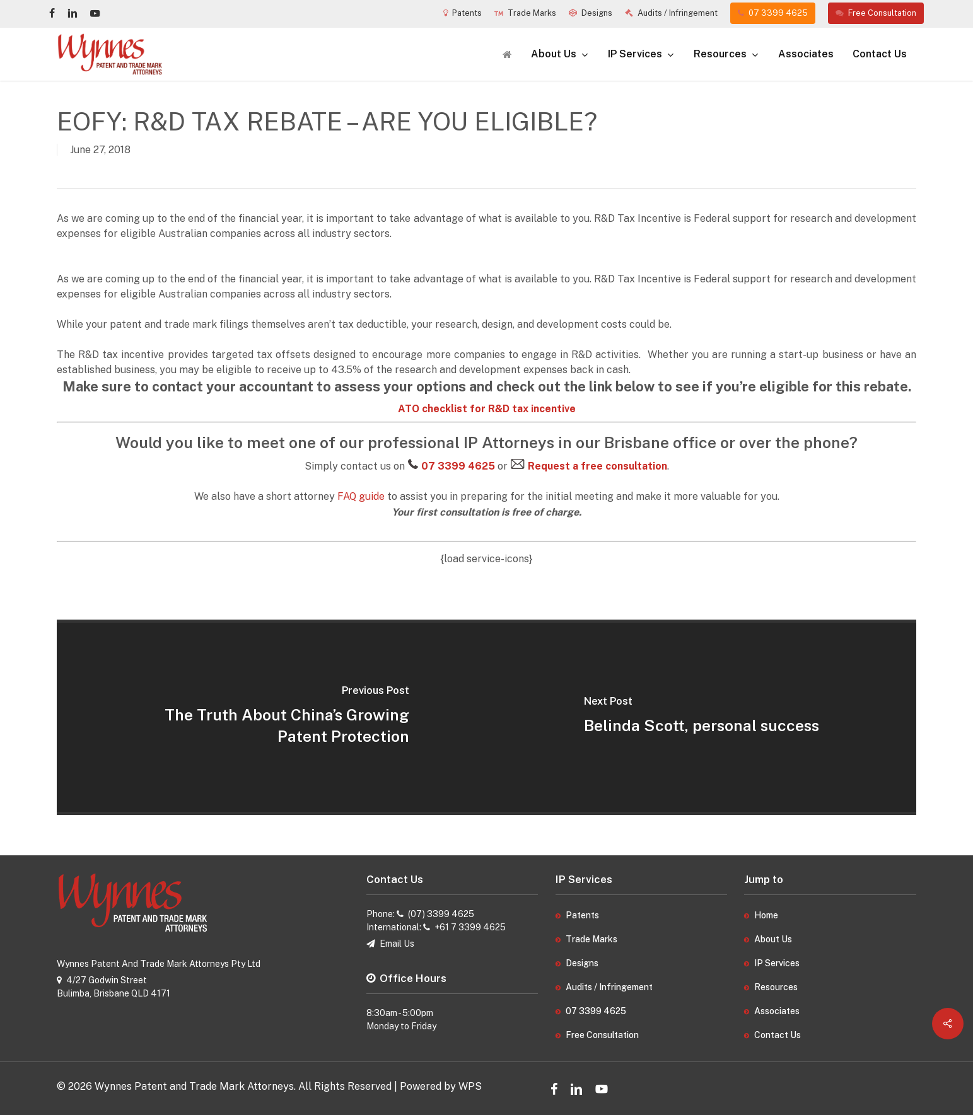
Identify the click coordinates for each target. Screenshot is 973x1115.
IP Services (777, 963)
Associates (777, 1011)
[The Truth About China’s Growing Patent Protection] (272, 717)
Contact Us (777, 1035)
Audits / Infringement (609, 987)
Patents (582, 915)
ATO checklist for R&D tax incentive (487, 409)
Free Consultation (602, 1035)
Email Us (397, 944)
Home (766, 915)
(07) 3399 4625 (441, 914)
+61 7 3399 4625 (470, 927)
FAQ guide (361, 496)
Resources (776, 987)
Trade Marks (591, 939)
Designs (582, 963)
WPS (470, 1086)
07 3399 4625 (596, 1011)
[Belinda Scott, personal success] (702, 717)
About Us (773, 939)
